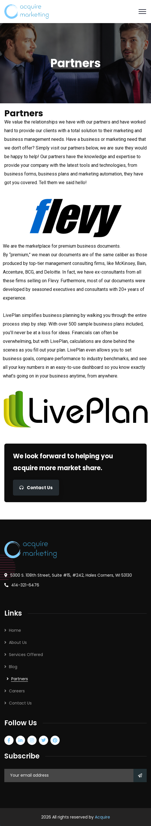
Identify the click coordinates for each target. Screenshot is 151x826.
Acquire (102, 817)
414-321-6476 (25, 585)
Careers (17, 691)
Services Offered (26, 654)
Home (15, 630)
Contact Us (36, 488)
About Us (18, 642)
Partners (19, 679)
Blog (13, 667)
